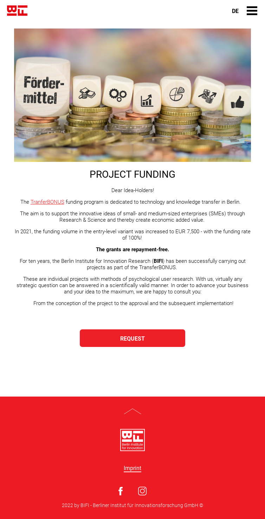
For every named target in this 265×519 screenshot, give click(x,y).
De (235, 11)
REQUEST (132, 338)
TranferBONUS (47, 202)
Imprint (132, 468)
